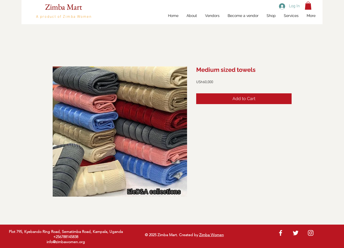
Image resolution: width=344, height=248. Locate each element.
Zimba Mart (63, 7)
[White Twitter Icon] (295, 233)
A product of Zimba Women (64, 17)
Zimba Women (211, 234)
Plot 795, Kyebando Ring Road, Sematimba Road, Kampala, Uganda (66, 231)
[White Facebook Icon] (280, 233)
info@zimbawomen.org (65, 241)
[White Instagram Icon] (310, 233)
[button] (308, 6)
